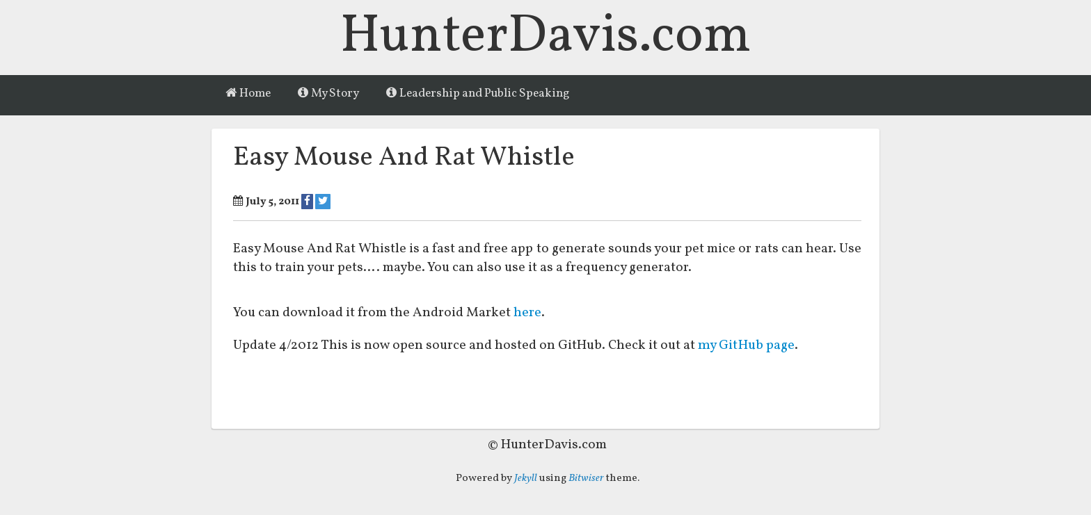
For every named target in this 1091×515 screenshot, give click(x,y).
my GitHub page (748, 346)
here (527, 313)
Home (248, 93)
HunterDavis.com (545, 37)
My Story (328, 93)
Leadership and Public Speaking (478, 93)
